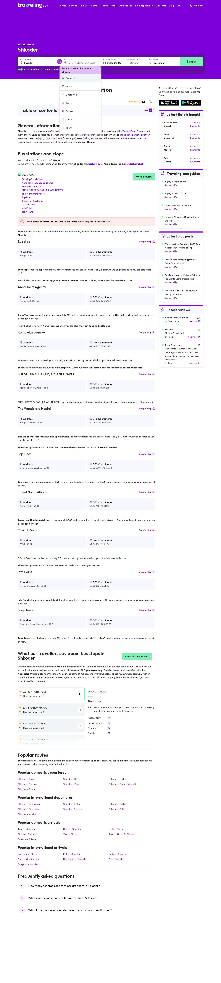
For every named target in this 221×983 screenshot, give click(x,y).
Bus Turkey (71, 970)
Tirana (125, 131)
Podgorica (127, 134)
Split (41, 138)
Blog (171, 5)
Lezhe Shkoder (117, 828)
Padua (102, 138)
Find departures (144, 5)
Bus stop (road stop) (32, 179)
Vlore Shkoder (71, 834)
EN (180, 5)
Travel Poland (25, 964)
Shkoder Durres (72, 778)
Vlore (133, 131)
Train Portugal (119, 941)
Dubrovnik (57, 138)
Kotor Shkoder (71, 854)
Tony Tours (27, 211)
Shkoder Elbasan (27, 784)
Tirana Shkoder (26, 828)
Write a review (144, 176)
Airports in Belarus (167, 951)
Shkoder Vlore (71, 784)
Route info (195, 126)
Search (192, 61)
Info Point (27, 208)
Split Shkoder (116, 859)
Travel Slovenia (26, 967)
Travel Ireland (25, 970)
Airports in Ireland (167, 948)
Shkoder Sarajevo (73, 809)
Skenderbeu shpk (133, 163)
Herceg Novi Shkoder (75, 859)
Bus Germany (72, 948)
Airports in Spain (166, 941)
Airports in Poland (167, 967)
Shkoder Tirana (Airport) (122, 784)
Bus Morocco (72, 941)
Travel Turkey (25, 957)
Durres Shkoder (72, 828)
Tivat (143, 134)
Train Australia (119, 954)
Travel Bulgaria (26, 948)
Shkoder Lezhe (117, 778)
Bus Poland (71, 964)
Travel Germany (27, 954)
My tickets (195, 6)
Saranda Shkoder (27, 839)
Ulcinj (137, 134)
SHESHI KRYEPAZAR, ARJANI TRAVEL (43, 190)
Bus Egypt (70, 960)
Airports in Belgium (167, 970)
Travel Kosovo (26, 973)
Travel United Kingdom (30, 941)
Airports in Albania (167, 964)
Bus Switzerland (73, 967)
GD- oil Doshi (28, 204)
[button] (80, 78)
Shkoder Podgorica (29, 803)
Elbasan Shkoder (27, 834)
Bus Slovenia (72, 951)
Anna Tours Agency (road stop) (38, 182)
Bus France (71, 957)
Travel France (25, 960)
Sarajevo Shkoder (28, 864)
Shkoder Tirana (26, 778)
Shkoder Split (116, 809)
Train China (117, 948)
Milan (86, 138)
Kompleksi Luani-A (31, 186)
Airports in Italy (165, 957)
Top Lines (27, 197)
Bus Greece (71, 954)
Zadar (47, 138)
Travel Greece (26, 951)
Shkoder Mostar (27, 814)
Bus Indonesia (72, 973)
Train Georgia (119, 951)
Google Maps (147, 241)
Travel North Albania (32, 200)
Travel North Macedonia (30, 945)
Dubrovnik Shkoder (28, 859)
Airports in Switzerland (169, 954)
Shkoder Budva (117, 803)
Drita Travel (95, 163)
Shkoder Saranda (27, 789)
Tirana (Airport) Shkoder (122, 834)
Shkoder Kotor (71, 803)
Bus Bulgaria (71, 945)
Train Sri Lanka (119, 945)
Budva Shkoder (117, 854)
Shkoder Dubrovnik (28, 809)
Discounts (161, 5)
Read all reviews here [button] (137, 656)
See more (171, 185)
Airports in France (167, 945)
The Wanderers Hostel (33, 193)
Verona (94, 138)
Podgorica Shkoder (29, 854)
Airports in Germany (168, 960)
